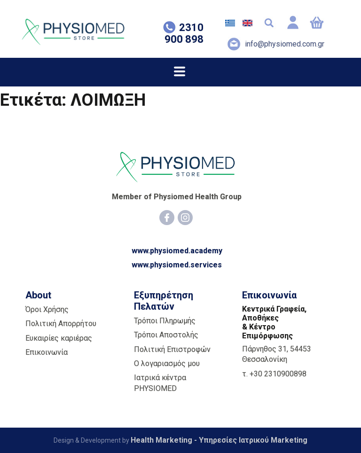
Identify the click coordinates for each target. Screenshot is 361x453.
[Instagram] (185, 217)
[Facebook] (166, 217)
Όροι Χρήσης (47, 309)
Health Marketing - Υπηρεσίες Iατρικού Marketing (219, 440)
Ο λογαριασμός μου (167, 363)
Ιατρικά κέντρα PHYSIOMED (160, 382)
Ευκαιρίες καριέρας (58, 337)
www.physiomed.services (177, 264)
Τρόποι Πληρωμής (165, 320)
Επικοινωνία (46, 352)
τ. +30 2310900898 (274, 373)
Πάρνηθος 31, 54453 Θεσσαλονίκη (276, 354)
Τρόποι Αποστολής (166, 334)
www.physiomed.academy (177, 250)
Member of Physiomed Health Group (177, 196)
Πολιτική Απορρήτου (60, 323)
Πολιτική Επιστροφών (172, 348)
